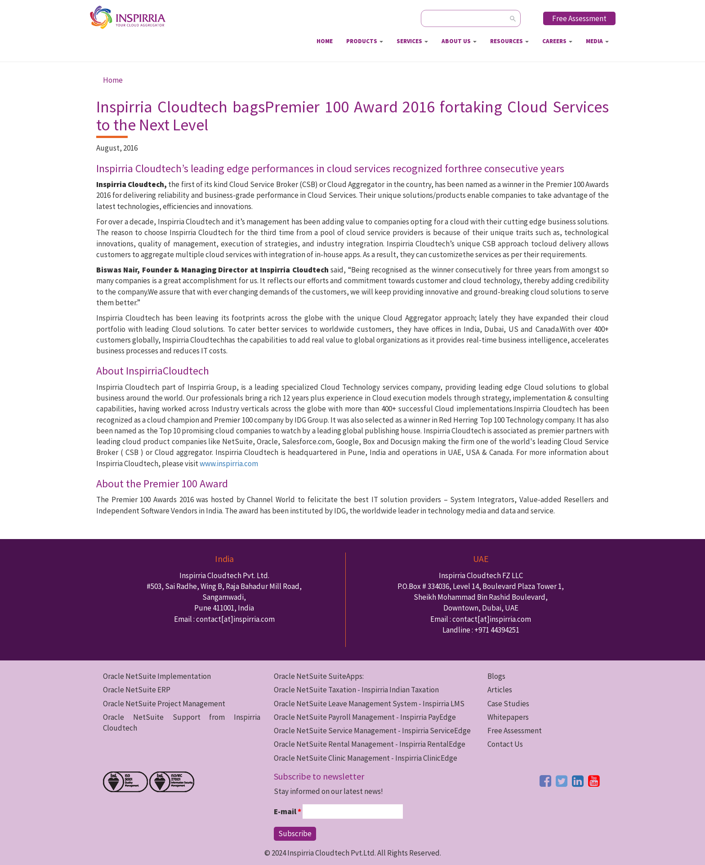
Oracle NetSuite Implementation (157, 676)
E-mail (287, 811)
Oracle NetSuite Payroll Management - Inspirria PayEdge (365, 717)
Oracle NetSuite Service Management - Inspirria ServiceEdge (372, 731)
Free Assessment (579, 18)
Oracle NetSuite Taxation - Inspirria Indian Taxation (356, 690)
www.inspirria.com (229, 463)
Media (597, 41)
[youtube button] (594, 781)
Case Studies (508, 704)
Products (364, 41)
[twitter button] (561, 781)
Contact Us (505, 744)
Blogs (496, 676)
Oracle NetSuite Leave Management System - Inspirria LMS (369, 704)
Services (412, 41)
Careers (557, 41)
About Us (459, 41)
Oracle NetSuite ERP (136, 690)
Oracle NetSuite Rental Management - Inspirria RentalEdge (369, 744)
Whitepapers (508, 717)
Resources (509, 41)
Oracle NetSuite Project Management (164, 704)
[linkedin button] (578, 781)
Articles (499, 690)
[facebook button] (545, 781)
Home (325, 41)
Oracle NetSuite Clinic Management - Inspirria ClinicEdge (365, 758)
